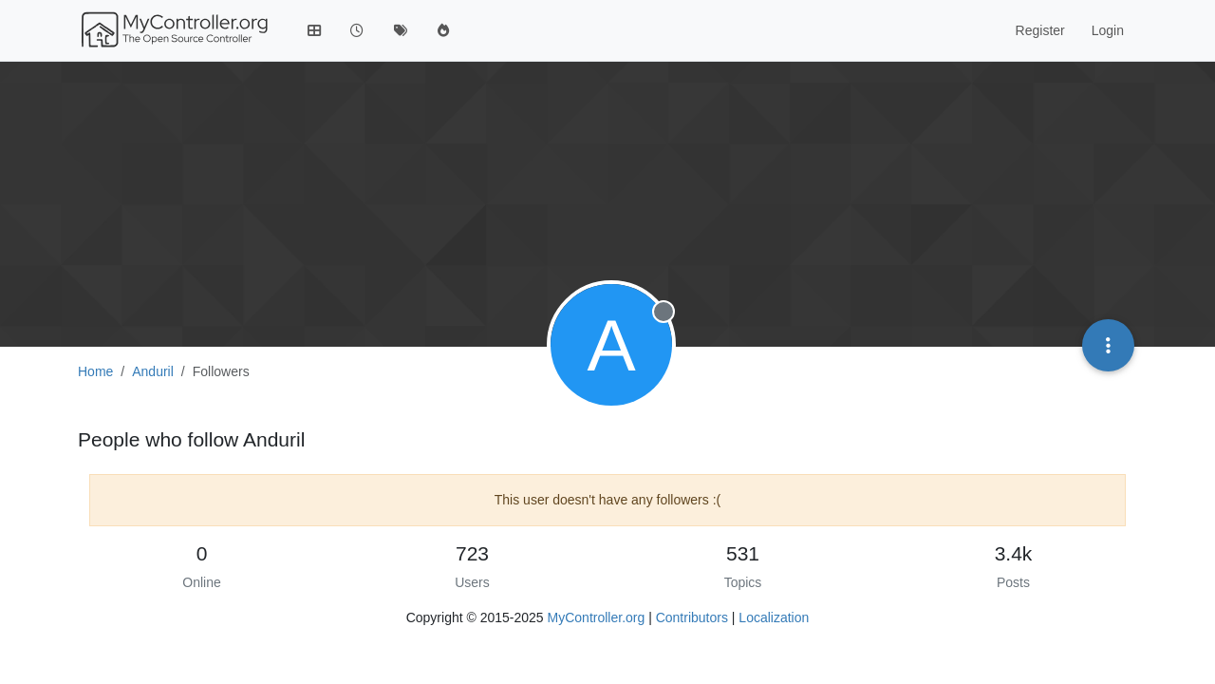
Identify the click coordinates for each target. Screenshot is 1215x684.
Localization (773, 617)
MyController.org (596, 617)
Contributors (692, 617)
